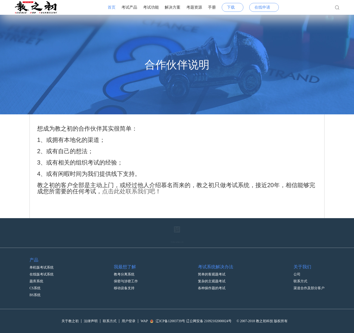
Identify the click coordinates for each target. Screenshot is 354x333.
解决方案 (172, 7)
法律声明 (91, 321)
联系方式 (300, 278)
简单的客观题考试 (211, 271)
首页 (112, 7)
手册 (212, 7)
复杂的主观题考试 (211, 278)
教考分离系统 (124, 271)
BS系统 (35, 292)
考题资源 (194, 7)
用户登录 (128, 321)
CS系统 (35, 285)
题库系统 (36, 278)
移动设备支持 (124, 285)
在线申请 (262, 7)
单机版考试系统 (42, 264)
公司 (297, 271)
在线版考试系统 (42, 271)
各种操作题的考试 (211, 285)
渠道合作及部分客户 (309, 285)
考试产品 (129, 7)
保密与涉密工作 (126, 278)
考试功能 (151, 7)
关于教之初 (70, 321)
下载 (231, 7)
